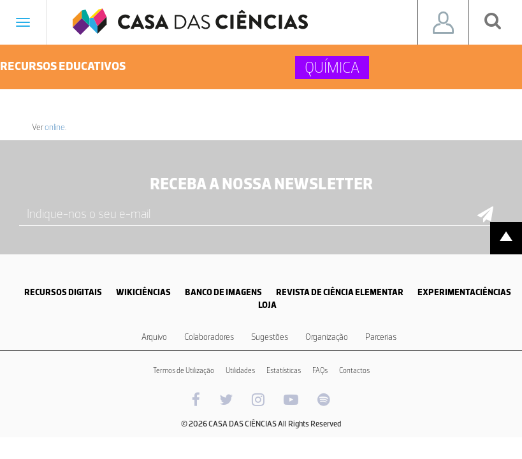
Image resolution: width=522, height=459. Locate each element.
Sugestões (269, 337)
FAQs (320, 370)
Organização (326, 337)
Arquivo (154, 337)
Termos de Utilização (183, 370)
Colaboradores (209, 337)
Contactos (354, 370)
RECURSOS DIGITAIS (63, 292)
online (55, 127)
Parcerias (380, 337)
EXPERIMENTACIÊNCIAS (464, 292)
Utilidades (240, 370)
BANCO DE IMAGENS (223, 292)
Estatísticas (283, 370)
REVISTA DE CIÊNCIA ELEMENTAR (339, 292)
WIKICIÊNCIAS (143, 292)
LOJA (267, 305)
